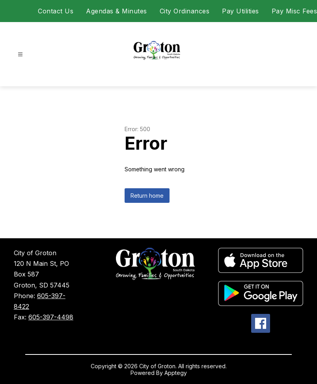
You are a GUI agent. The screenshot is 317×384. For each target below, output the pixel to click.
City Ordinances (185, 11)
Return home (147, 195)
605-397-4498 (50, 317)
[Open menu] (20, 54)
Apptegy (175, 372)
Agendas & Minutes (116, 11)
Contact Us (55, 11)
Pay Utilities (240, 11)
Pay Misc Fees (294, 11)
